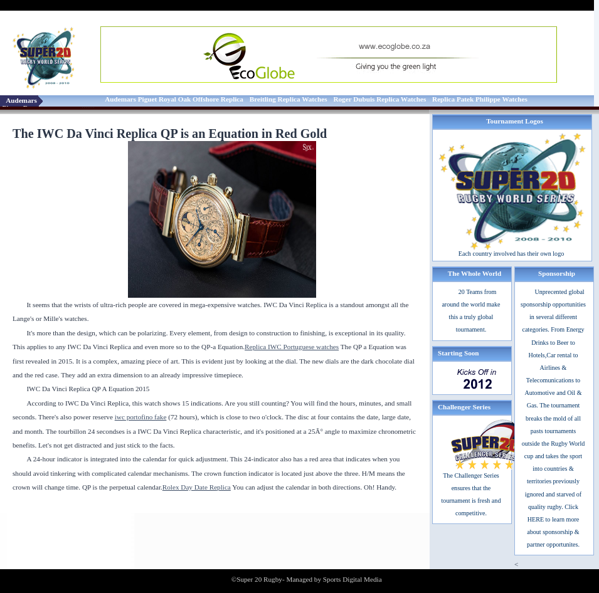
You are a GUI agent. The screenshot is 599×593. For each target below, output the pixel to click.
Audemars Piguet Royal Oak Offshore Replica (174, 99)
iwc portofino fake (141, 417)
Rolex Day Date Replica (196, 487)
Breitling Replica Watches (288, 99)
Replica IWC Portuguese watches (292, 346)
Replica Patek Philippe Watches (479, 99)
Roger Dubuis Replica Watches (379, 99)
